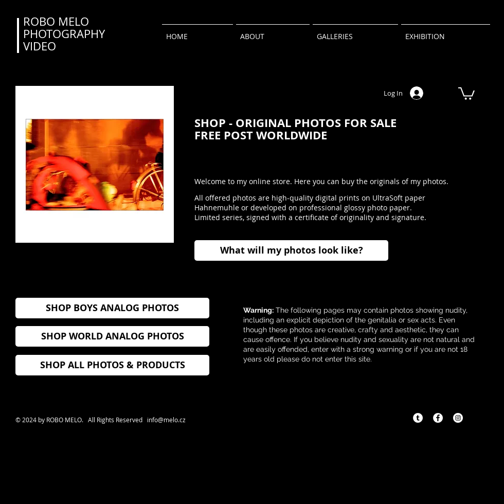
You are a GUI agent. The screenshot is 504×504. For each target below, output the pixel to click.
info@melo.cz (166, 420)
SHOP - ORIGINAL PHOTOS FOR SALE (295, 123)
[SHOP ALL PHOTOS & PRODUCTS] (112, 365)
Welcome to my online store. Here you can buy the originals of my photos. (321, 181)
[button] (466, 93)
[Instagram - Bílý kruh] (458, 418)
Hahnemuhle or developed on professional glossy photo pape (300, 207)
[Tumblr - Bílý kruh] (418, 418)
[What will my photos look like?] (291, 250)
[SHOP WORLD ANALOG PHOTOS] (112, 336)
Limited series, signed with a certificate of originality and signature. (310, 217)
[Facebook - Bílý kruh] (438, 418)
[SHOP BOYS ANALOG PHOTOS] (112, 308)
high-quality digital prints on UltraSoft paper (347, 198)
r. (409, 207)
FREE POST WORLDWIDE (260, 135)
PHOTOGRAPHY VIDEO (64, 39)
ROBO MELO (56, 21)
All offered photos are (231, 198)
